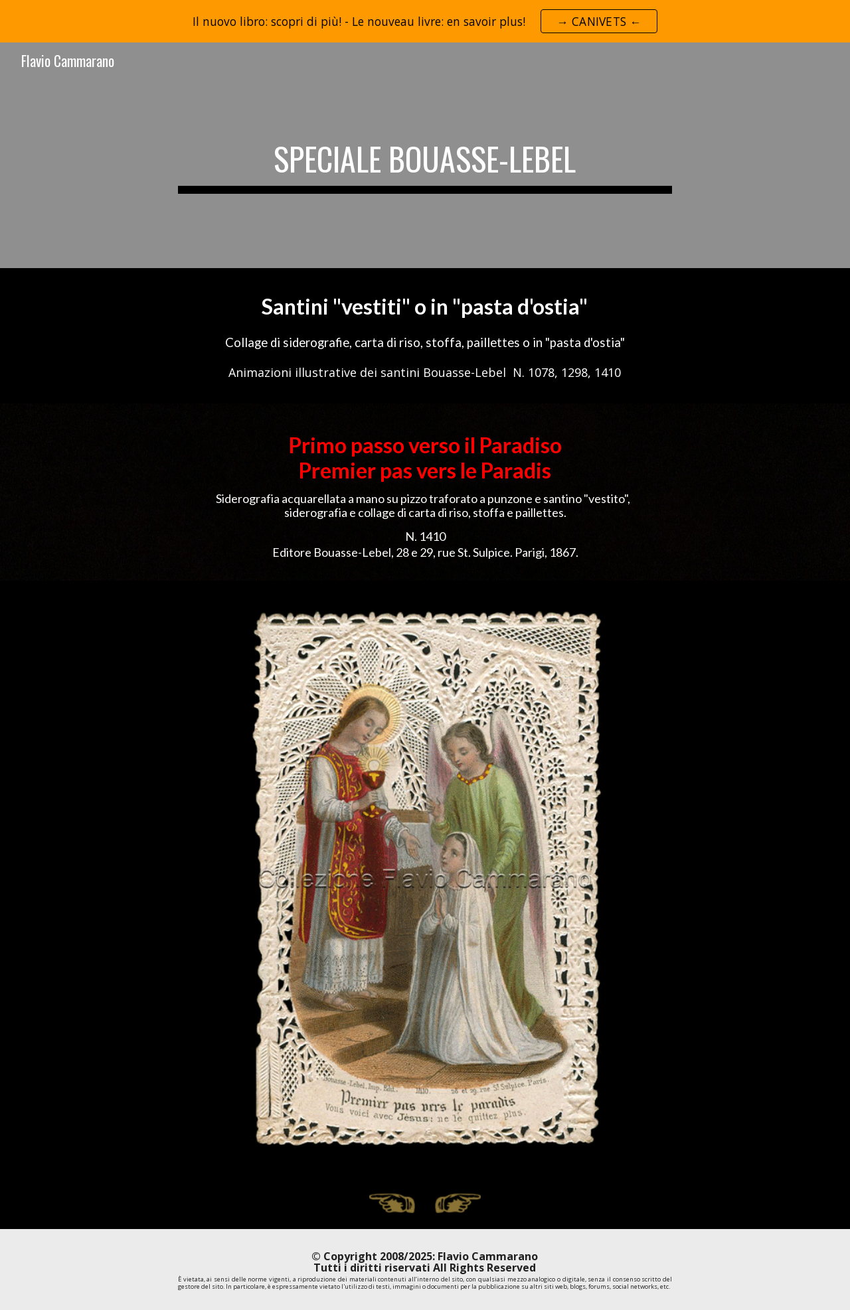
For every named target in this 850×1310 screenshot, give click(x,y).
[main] (425, 155)
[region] (425, 21)
